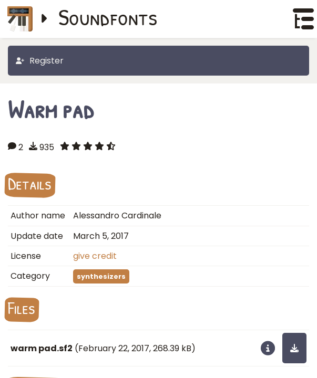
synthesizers (101, 276)
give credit (95, 256)
